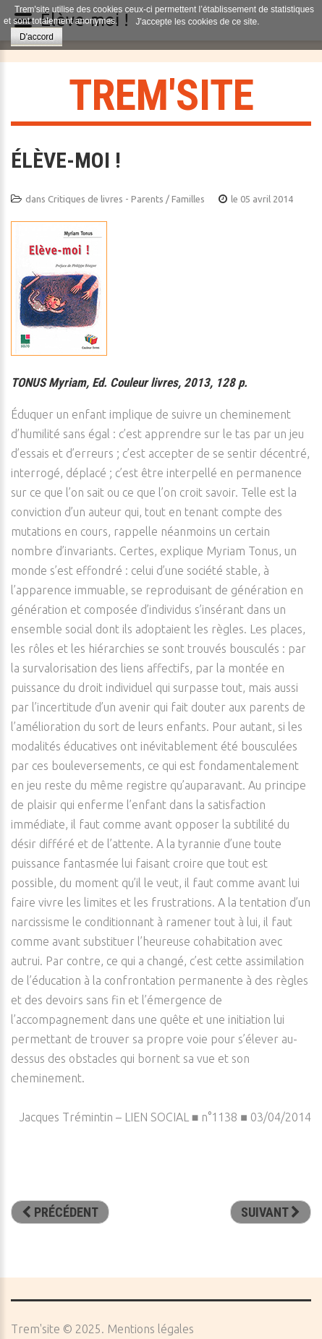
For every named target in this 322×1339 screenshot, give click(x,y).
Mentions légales (150, 1328)
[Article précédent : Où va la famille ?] (60, 1212)
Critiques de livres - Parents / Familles (126, 199)
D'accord (37, 37)
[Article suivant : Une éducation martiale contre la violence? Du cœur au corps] (270, 1212)
